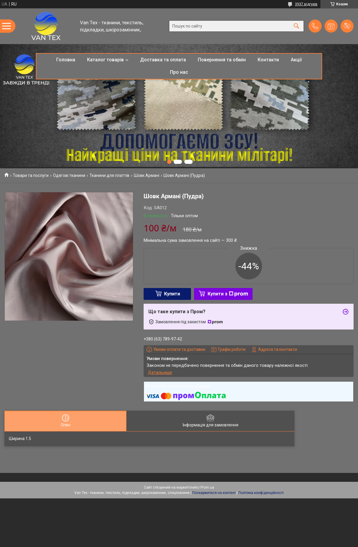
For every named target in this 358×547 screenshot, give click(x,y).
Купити (172, 294)
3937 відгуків (306, 4)
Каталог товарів (105, 60)
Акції (296, 60)
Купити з (228, 294)
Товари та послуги (31, 175)
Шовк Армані (146, 175)
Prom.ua (207, 487)
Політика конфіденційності (261, 493)
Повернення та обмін (222, 60)
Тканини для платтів (109, 175)
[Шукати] (296, 26)
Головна (65, 60)
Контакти (268, 60)
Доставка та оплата (163, 60)
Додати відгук (347, 26)
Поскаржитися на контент (214, 493)
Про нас (179, 72)
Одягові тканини (69, 175)
